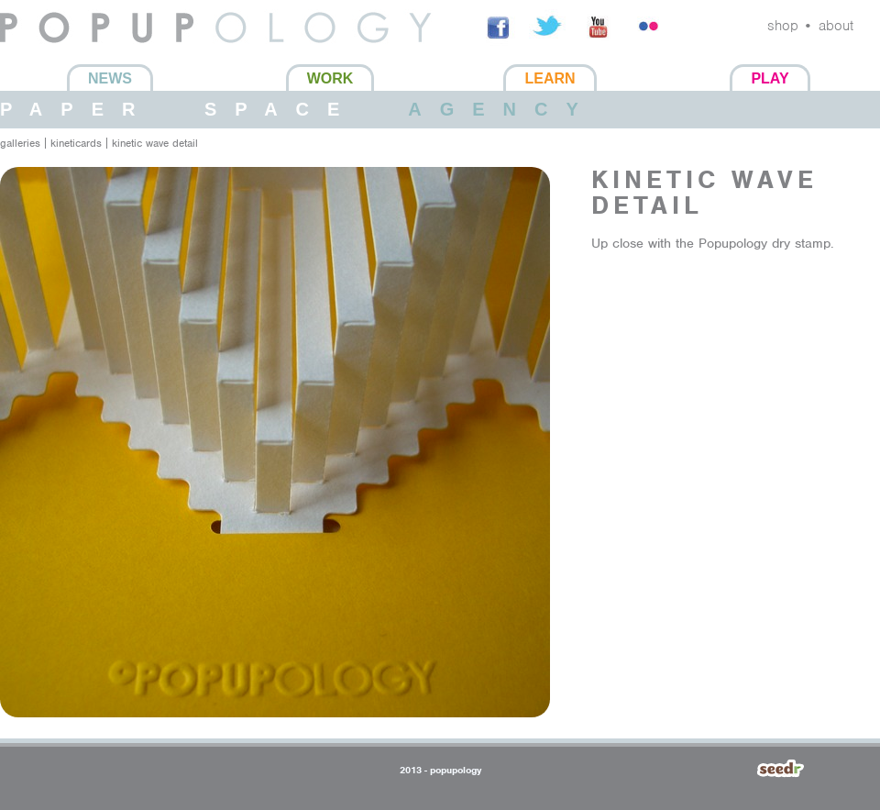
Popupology (38, 54)
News (110, 78)
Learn (549, 78)
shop (782, 26)
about (836, 26)
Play (769, 78)
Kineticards (76, 143)
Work (330, 78)
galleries (20, 143)
